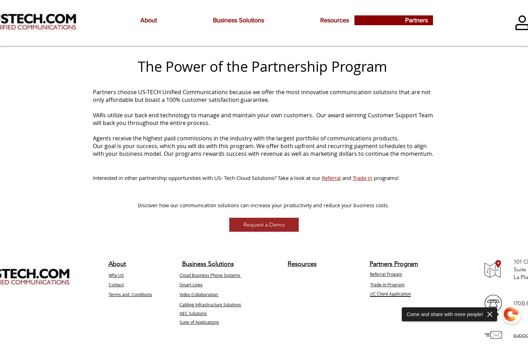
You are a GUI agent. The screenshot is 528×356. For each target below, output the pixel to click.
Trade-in (362, 177)
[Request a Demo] (264, 225)
